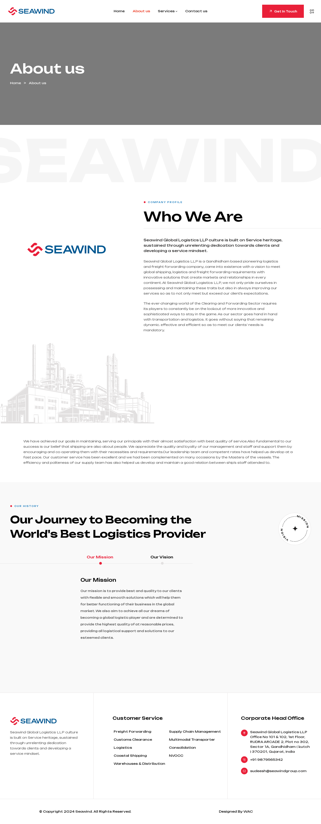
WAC (248, 811)
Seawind (83, 811)
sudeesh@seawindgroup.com (278, 771)
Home (15, 83)
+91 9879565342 (266, 759)
